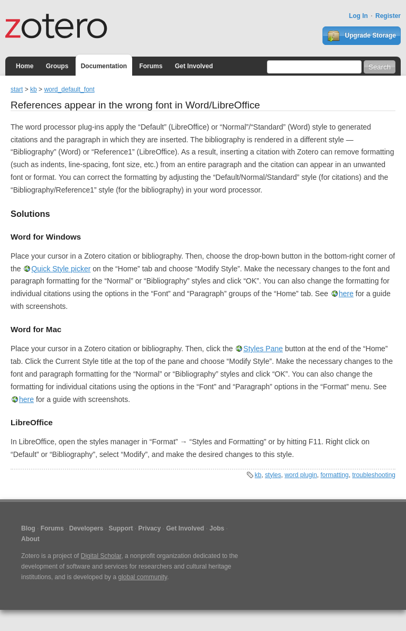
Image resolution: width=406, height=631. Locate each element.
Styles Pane (263, 348)
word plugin (300, 475)
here (346, 293)
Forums (150, 66)
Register (388, 16)
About (30, 539)
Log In (358, 16)
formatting (334, 475)
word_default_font (69, 89)
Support (120, 528)
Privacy (149, 528)
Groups (57, 66)
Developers (86, 528)
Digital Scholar (101, 556)
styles (273, 475)
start (17, 89)
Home (24, 66)
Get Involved (194, 66)
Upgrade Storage (361, 36)
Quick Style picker (60, 268)
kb (33, 89)
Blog (28, 528)
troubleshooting (373, 475)
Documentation (104, 66)
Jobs (216, 528)
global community (142, 577)
